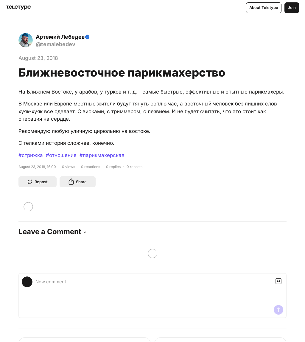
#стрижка (30, 155)
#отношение (61, 155)
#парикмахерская (102, 155)
